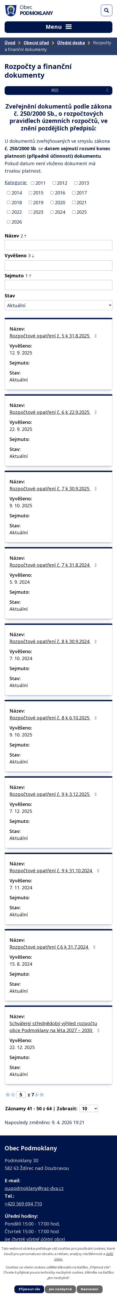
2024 (60, 212)
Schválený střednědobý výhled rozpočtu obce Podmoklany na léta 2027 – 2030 (55, 1026)
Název (14, 236)
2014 (17, 193)
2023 (38, 212)
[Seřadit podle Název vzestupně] (25, 235)
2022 (17, 212)
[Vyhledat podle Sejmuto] (58, 285)
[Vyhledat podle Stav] (58, 305)
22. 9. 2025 (20, 429)
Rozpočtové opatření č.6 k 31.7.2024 (53, 947)
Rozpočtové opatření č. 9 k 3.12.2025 (54, 794)
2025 (81, 212)
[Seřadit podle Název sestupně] (25, 237)
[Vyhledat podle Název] (58, 245)
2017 (81, 193)
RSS (80, 90)
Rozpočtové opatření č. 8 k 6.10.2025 (54, 718)
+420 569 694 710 (23, 1204)
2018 (17, 202)
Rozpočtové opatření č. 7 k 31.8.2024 (54, 565)
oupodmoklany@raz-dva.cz (34, 1188)
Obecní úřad (36, 43)
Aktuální (18, 380)
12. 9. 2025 (20, 353)
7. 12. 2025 (20, 811)
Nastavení (89, 1289)
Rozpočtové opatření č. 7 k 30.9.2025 (54, 488)
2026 (17, 222)
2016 (60, 193)
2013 (84, 183)
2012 (62, 183)
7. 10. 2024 (20, 658)
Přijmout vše (29, 1289)
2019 (38, 202)
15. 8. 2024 (20, 964)
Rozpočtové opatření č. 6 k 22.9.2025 (54, 412)
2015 (38, 193)
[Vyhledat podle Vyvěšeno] (58, 265)
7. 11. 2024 (20, 887)
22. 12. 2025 (22, 1047)
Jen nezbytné (60, 1289)
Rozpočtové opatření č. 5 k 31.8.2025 (54, 336)
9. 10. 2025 (20, 505)
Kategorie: (16, 182)
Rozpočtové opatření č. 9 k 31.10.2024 (55, 870)
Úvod (10, 43)
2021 (81, 202)
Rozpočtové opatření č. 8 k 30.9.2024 (54, 641)
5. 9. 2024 (19, 582)
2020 (60, 202)
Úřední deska (71, 43)
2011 (40, 183)
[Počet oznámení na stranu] (89, 1108)
